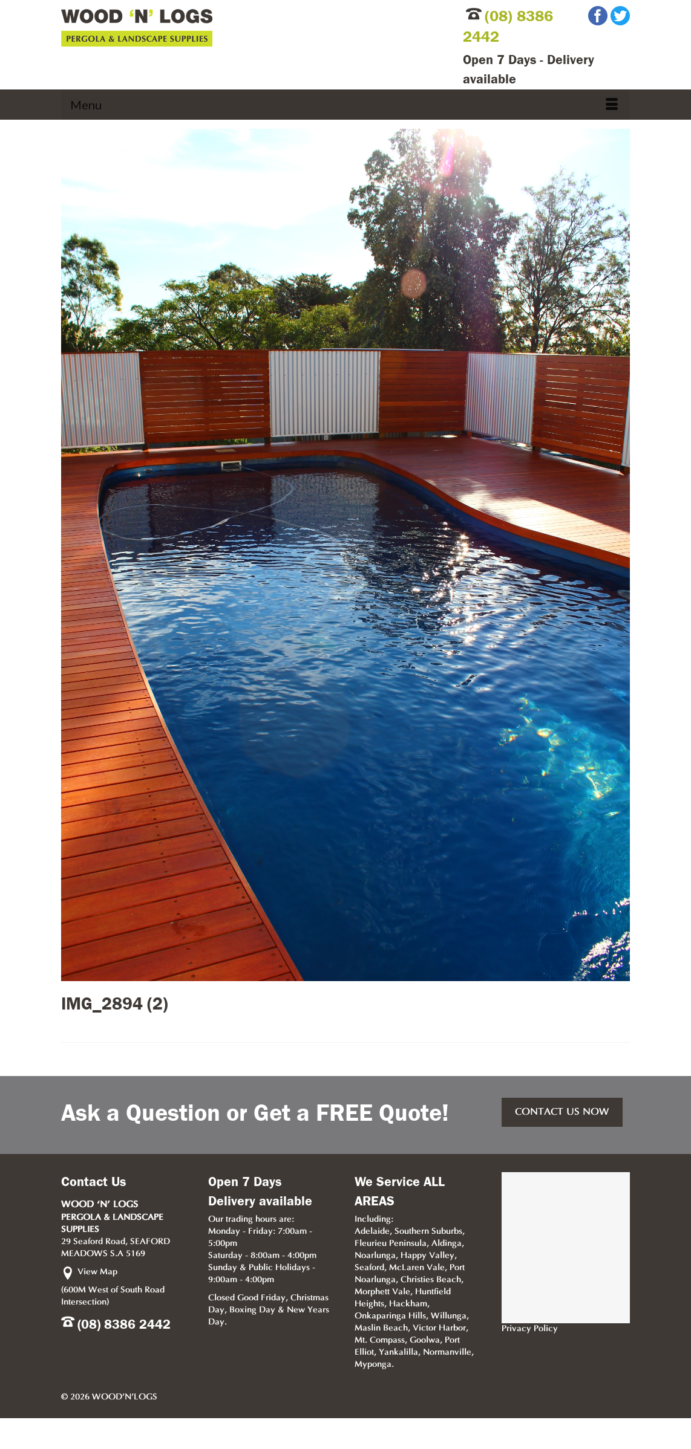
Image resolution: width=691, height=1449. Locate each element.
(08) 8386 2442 (124, 1324)
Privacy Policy (530, 1329)
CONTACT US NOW (562, 1112)
